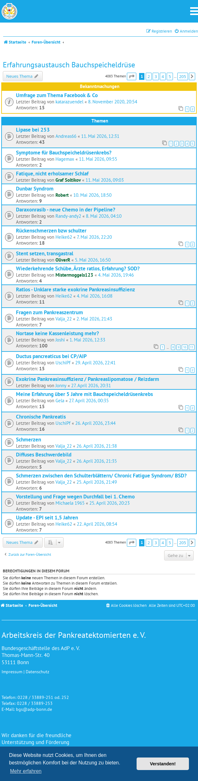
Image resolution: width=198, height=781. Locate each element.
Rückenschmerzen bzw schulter (51, 230)
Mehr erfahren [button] (26, 771)
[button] (131, 76)
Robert (62, 195)
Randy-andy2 (68, 216)
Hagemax (64, 159)
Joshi (60, 340)
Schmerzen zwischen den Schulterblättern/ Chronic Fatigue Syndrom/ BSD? (101, 475)
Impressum (12, 671)
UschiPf (62, 363)
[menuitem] (186, 31)
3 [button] (155, 76)
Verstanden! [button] (163, 763)
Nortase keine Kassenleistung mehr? (57, 333)
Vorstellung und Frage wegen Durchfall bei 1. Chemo (75, 496)
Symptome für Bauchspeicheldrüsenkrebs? (64, 152)
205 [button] (182, 76)
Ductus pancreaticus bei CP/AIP (51, 356)
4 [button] (163, 76)
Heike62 (63, 237)
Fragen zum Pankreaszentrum (49, 312)
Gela (59, 401)
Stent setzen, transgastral (44, 253)
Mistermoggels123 (74, 275)
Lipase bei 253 (33, 129)
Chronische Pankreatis (41, 416)
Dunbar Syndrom (35, 188)
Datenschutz (37, 671)
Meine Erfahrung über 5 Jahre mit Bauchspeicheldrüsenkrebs (84, 394)
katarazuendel (69, 102)
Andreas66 (65, 136)
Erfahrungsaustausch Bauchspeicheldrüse (69, 65)
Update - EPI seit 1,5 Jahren (47, 517)
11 (191, 347)
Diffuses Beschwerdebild (43, 454)
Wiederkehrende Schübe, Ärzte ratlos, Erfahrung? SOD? (78, 268)
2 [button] (149, 76)
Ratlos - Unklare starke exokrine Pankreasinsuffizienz (75, 289)
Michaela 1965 (70, 503)
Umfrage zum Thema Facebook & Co (57, 95)
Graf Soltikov (68, 180)
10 (184, 347)
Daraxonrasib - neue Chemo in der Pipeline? (65, 209)
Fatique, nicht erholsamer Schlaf (52, 173)
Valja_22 (63, 319)
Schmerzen (28, 439)
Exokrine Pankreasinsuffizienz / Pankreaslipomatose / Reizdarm (87, 379)
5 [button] (170, 76)
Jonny (60, 385)
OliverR (62, 260)
